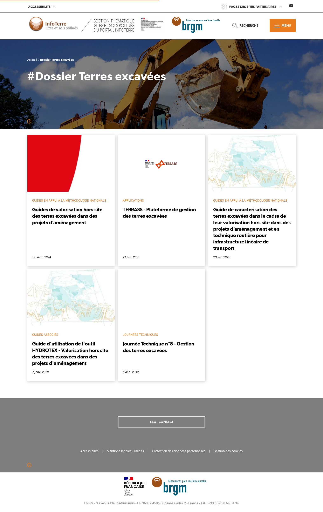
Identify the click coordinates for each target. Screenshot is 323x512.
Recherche (245, 25)
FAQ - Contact (161, 422)
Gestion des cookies (228, 451)
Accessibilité (41, 7)
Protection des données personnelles (178, 451)
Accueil (32, 59)
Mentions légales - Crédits (125, 451)
